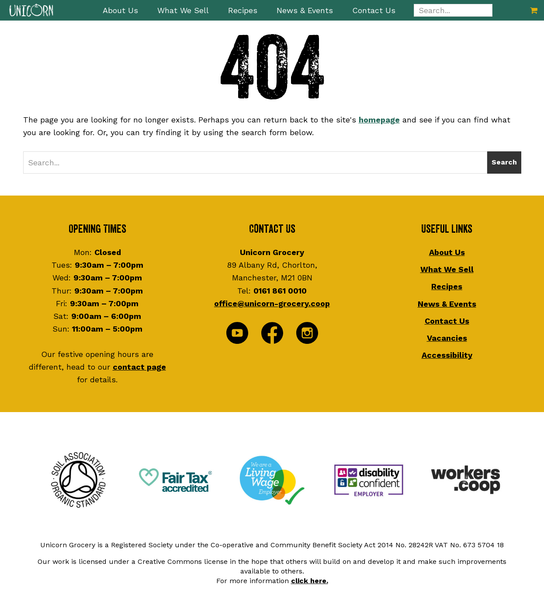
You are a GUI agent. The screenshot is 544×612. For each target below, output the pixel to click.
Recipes (446, 286)
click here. (309, 581)
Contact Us (447, 320)
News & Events (447, 303)
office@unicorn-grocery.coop (272, 303)
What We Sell (447, 269)
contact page (139, 366)
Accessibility (447, 355)
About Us (447, 252)
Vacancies (447, 338)
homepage (379, 119)
